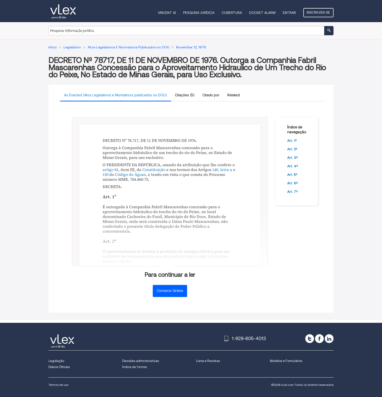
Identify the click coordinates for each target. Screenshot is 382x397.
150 (105, 174)
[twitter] (309, 338)
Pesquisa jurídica (198, 13)
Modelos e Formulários (286, 361)
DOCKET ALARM (262, 13)
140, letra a (222, 169)
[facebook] (319, 338)
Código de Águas (130, 174)
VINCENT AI (167, 13)
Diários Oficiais (59, 367)
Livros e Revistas (208, 361)
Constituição (153, 169)
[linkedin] (329, 338)
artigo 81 (110, 169)
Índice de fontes (134, 367)
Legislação (56, 361)
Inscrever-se (318, 12)
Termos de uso (58, 384)
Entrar (289, 13)
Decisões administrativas (140, 361)
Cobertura (232, 13)
